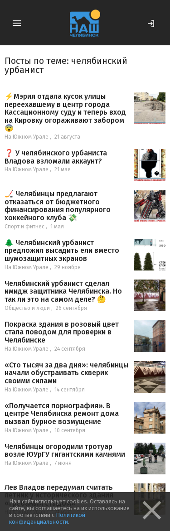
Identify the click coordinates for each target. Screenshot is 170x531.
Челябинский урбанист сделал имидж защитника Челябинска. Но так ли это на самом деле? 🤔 (63, 291)
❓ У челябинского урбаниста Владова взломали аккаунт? (56, 157)
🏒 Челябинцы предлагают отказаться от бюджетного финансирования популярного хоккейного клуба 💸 (58, 205)
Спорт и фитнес (24, 226)
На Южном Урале (27, 137)
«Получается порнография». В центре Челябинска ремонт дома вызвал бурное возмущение (62, 413)
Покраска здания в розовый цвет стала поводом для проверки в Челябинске (62, 332)
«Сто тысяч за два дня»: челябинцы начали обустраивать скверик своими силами (66, 373)
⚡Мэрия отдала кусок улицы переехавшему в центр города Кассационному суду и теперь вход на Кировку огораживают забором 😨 (65, 112)
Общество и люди (27, 308)
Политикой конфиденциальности (47, 518)
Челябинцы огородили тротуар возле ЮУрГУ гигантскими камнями (65, 450)
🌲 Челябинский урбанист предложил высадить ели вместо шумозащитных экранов (62, 250)
